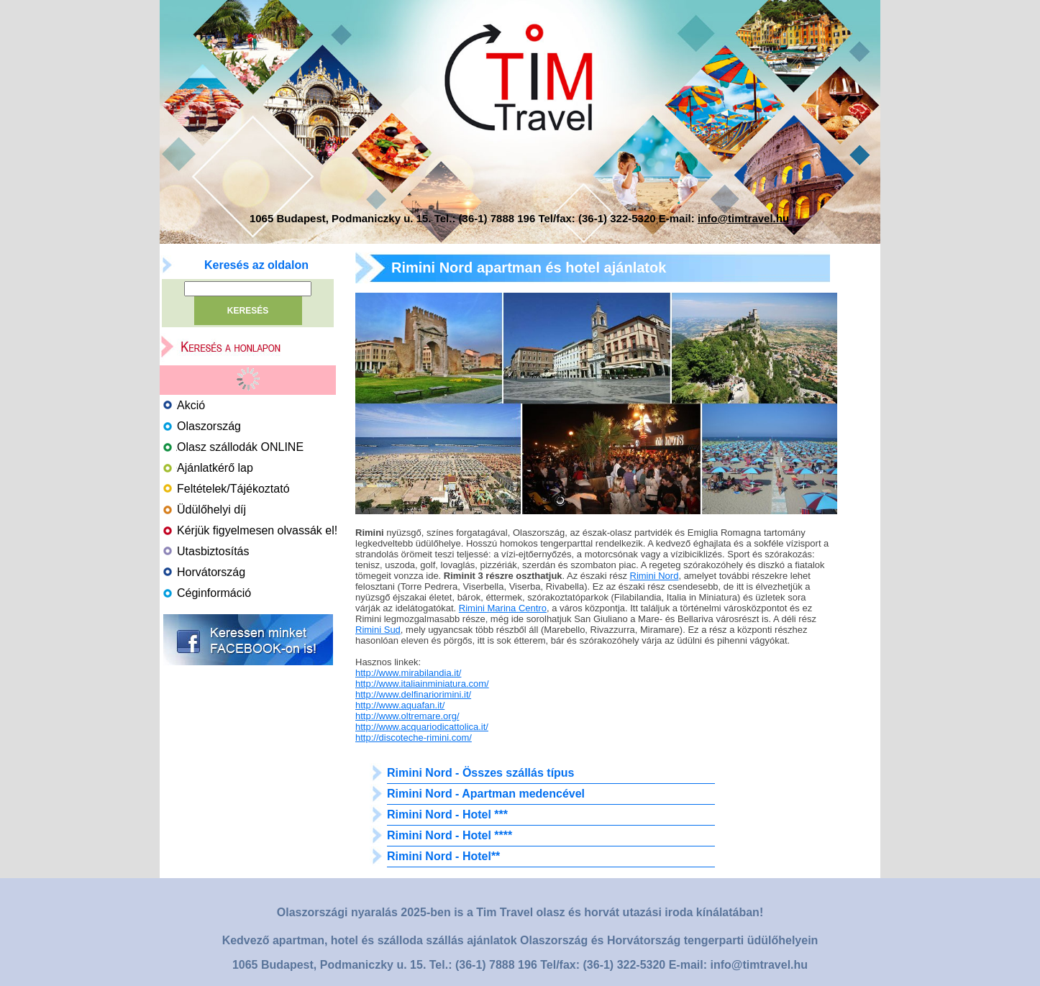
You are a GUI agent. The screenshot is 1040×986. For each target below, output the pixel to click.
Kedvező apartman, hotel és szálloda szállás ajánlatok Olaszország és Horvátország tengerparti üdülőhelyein (520, 940)
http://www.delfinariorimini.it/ (413, 694)
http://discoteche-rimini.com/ (413, 737)
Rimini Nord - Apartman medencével (486, 794)
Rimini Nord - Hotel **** (449, 835)
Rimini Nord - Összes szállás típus (481, 773)
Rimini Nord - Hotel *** (447, 814)
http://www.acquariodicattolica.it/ (421, 726)
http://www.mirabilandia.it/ (408, 672)
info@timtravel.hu (743, 218)
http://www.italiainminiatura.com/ (422, 683)
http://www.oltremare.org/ (407, 716)
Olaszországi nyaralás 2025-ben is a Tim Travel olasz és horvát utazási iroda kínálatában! (520, 912)
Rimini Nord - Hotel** (443, 856)
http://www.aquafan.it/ (399, 705)
